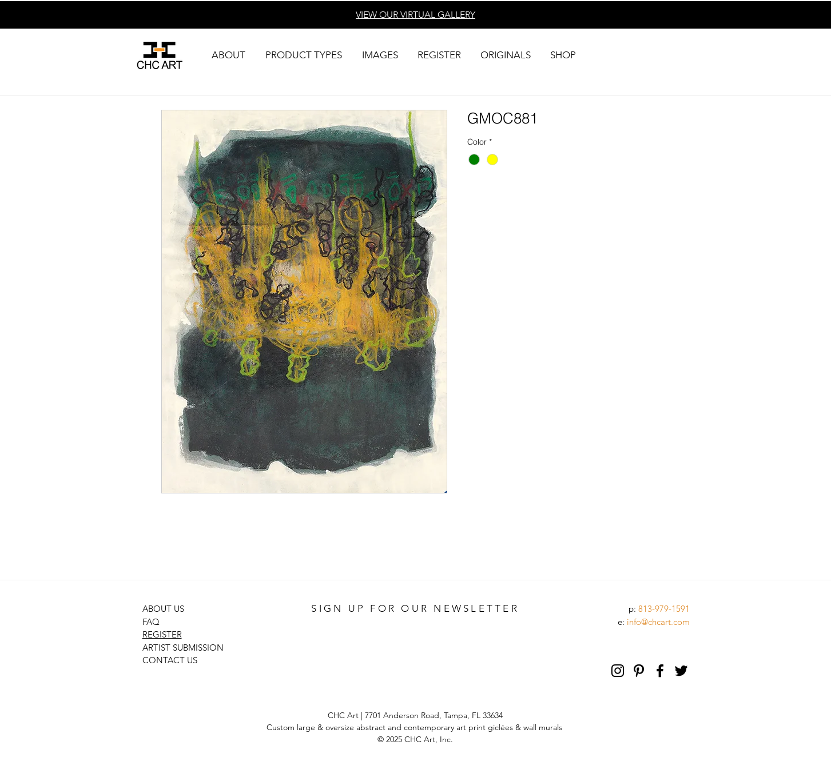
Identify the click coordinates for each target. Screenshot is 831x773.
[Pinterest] (638, 670)
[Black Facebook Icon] (660, 670)
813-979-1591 (664, 608)
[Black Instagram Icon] (617, 670)
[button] (229, 55)
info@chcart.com (658, 621)
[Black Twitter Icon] (681, 670)
